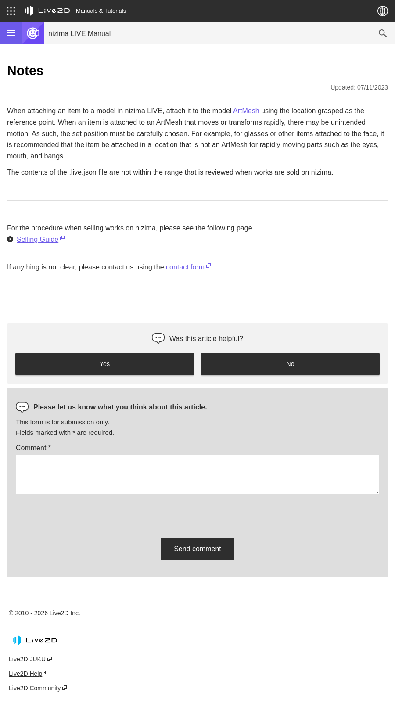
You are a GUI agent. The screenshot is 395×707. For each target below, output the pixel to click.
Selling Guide (37, 239)
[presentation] (82, 515)
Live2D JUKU (27, 659)
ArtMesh (246, 111)
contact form (185, 267)
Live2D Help (25, 673)
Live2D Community (35, 688)
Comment (33, 448)
